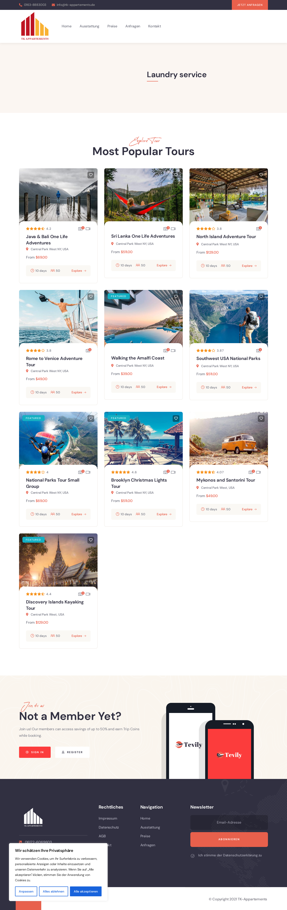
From (30, 257)
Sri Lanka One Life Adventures (143, 236)
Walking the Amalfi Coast (137, 358)
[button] (250, 5)
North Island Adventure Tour (226, 236)
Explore (77, 271)
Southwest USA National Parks (228, 358)
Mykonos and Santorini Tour (225, 480)
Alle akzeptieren (86, 891)
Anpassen (26, 891)
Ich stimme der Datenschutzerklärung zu (230, 855)
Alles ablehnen (53, 891)
